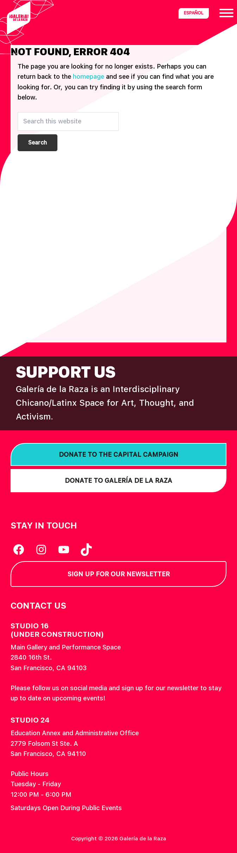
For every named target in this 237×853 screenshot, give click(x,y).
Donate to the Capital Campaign (118, 454)
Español (194, 13)
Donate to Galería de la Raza (118, 480)
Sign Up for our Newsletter (119, 574)
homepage (88, 76)
